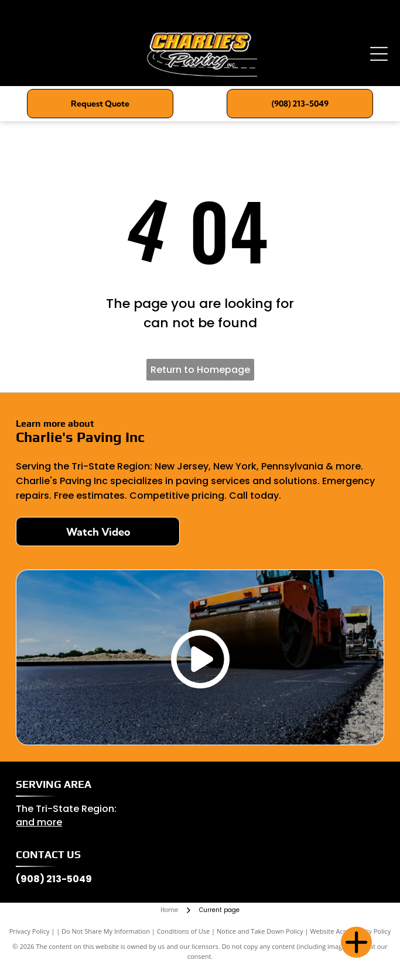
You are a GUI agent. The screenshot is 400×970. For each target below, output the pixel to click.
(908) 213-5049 (54, 879)
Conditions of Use (183, 931)
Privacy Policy (29, 931)
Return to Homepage (200, 369)
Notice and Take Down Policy (260, 931)
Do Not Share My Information (105, 931)
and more (39, 822)
